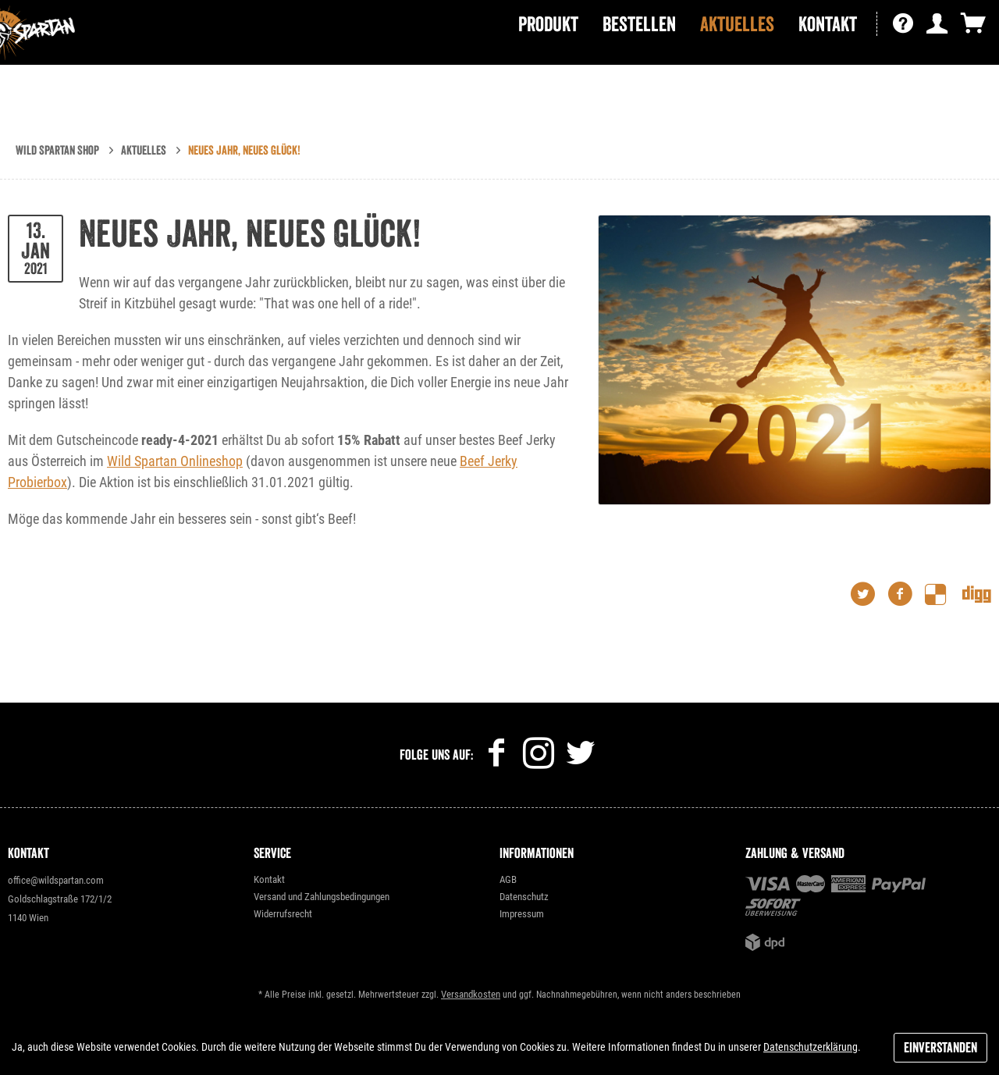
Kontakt (269, 879)
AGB (508, 879)
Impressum (522, 914)
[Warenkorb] (973, 60)
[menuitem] (548, 60)
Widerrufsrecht (283, 914)
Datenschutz (524, 896)
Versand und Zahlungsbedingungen (321, 896)
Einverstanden (940, 1047)
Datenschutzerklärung (810, 1047)
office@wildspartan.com (56, 880)
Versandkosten (470, 994)
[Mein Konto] (937, 60)
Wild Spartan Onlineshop (175, 461)
